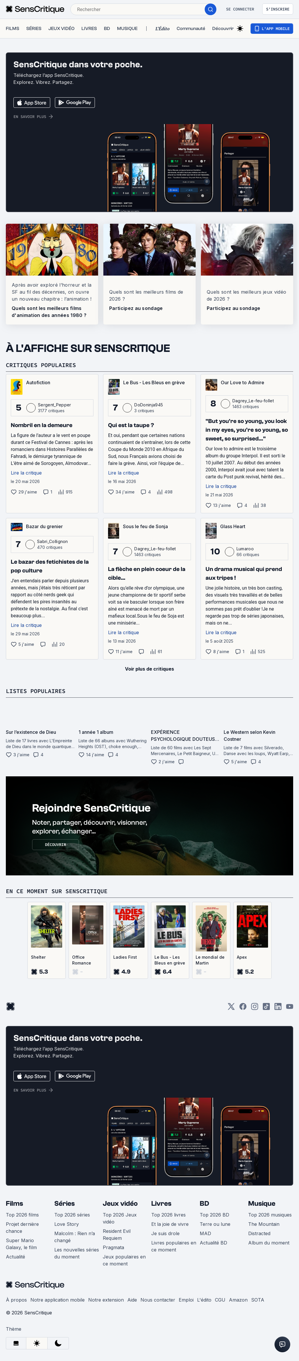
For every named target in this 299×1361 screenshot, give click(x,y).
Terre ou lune (215, 1224)
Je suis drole (165, 1233)
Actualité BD (213, 1243)
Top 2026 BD (214, 1215)
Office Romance (81, 960)
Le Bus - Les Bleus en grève (169, 960)
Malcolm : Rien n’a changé (74, 1236)
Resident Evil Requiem (117, 1234)
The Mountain (263, 1224)
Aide (132, 1300)
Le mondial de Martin (210, 960)
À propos (16, 1300)
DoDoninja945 (148, 404)
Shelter (38, 957)
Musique (261, 1203)
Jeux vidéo (120, 1203)
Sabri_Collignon (52, 541)
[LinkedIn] (277, 1008)
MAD (205, 1233)
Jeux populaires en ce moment (124, 1260)
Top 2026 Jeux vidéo (120, 1218)
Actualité (15, 1257)
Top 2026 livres (168, 1215)
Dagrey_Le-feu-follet (253, 400)
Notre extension (106, 1300)
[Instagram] (254, 1008)
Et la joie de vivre (170, 1224)
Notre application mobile (57, 1300)
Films (14, 1203)
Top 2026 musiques (270, 1215)
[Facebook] (242, 1008)
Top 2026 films (22, 1215)
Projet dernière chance (22, 1227)
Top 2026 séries (72, 1215)
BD (204, 1203)
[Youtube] (289, 1008)
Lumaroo (245, 548)
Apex (242, 957)
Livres (161, 1203)
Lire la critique (26, 473)
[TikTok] (266, 1008)
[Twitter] (231, 1008)
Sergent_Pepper (54, 404)
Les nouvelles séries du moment (76, 1253)
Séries (64, 1203)
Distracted (259, 1233)
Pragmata (113, 1247)
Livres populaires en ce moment (173, 1246)
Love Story (66, 1224)
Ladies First (125, 957)
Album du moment (268, 1243)
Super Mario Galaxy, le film (21, 1243)
